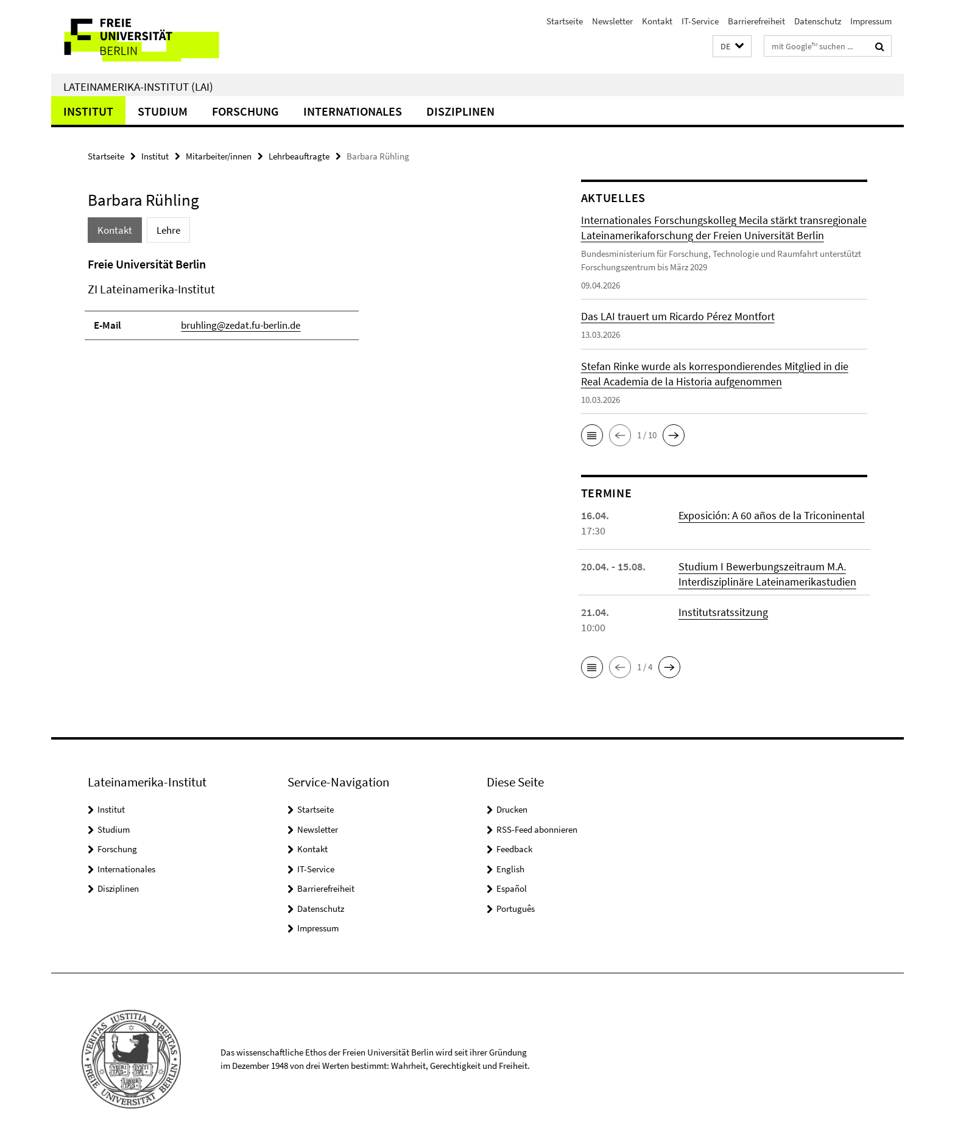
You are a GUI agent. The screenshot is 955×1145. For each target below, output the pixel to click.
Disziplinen (460, 111)
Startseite (564, 21)
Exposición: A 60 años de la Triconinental (771, 515)
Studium (163, 111)
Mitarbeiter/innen (219, 156)
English (510, 869)
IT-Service (700, 21)
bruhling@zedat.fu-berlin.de (240, 325)
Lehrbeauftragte (299, 156)
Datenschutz (817, 21)
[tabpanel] (311, 304)
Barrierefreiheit (756, 21)
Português (515, 908)
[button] (732, 46)
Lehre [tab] (168, 230)
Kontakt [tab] (114, 230)
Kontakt (657, 21)
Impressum (871, 21)
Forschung (245, 111)
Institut (88, 111)
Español (511, 888)
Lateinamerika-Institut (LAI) (138, 86)
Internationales (352, 111)
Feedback (514, 849)
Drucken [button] (511, 809)
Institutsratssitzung (723, 612)
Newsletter (612, 21)
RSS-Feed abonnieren (536, 829)
